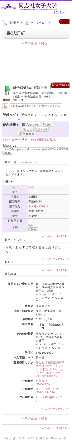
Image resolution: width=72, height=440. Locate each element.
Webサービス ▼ (37, 22)
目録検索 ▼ (12, 22)
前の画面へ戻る (36, 43)
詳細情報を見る (44, 139)
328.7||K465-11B (38, 206)
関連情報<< (60, 85)
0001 (31, 187)
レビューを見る (16, 139)
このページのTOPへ (57, 236)
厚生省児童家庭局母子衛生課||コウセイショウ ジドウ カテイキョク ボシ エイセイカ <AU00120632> (50, 369)
